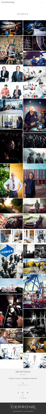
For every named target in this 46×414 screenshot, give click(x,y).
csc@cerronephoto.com (23, 385)
